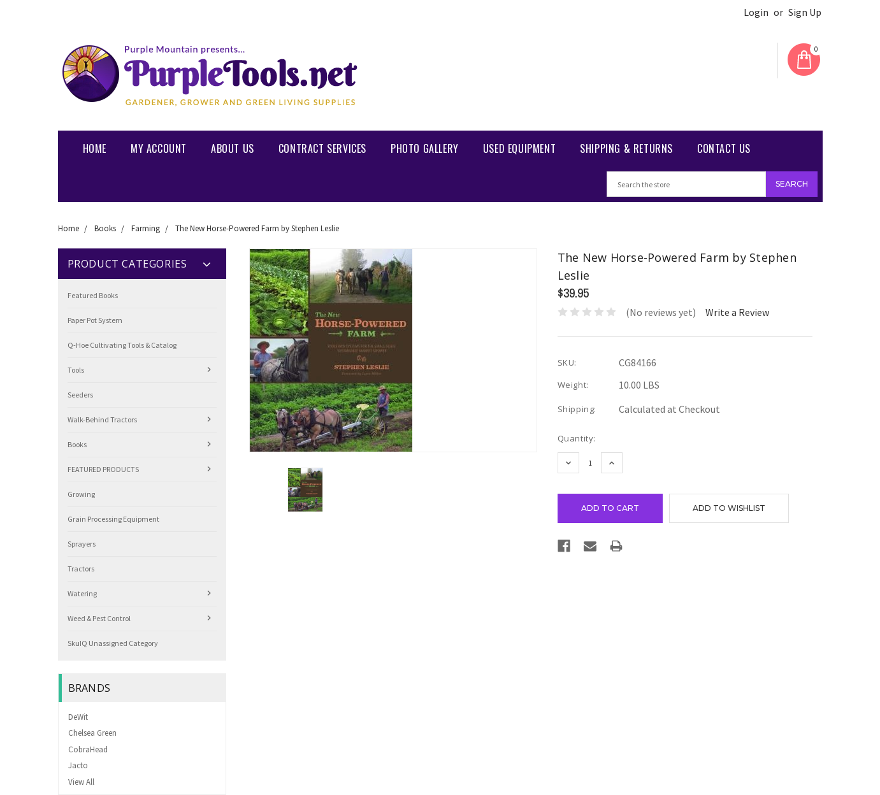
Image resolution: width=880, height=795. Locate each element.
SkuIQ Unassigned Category (113, 643)
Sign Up (804, 12)
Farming (145, 228)
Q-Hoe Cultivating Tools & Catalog (122, 345)
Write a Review (737, 312)
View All (81, 782)
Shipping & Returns (626, 148)
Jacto (78, 765)
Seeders (80, 394)
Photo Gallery (425, 148)
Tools (76, 370)
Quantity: (577, 438)
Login (756, 12)
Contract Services (322, 148)
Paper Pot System (95, 320)
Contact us (724, 148)
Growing (81, 494)
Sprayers (82, 543)
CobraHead (88, 749)
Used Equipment (519, 148)
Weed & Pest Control (99, 618)
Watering (82, 593)
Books (105, 228)
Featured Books (93, 295)
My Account (159, 148)
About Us (232, 148)
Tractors (81, 568)
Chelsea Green (92, 732)
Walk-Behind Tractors (102, 419)
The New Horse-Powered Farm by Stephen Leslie (257, 228)
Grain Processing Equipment (113, 519)
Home (94, 148)
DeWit (78, 717)
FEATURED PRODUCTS (103, 469)
